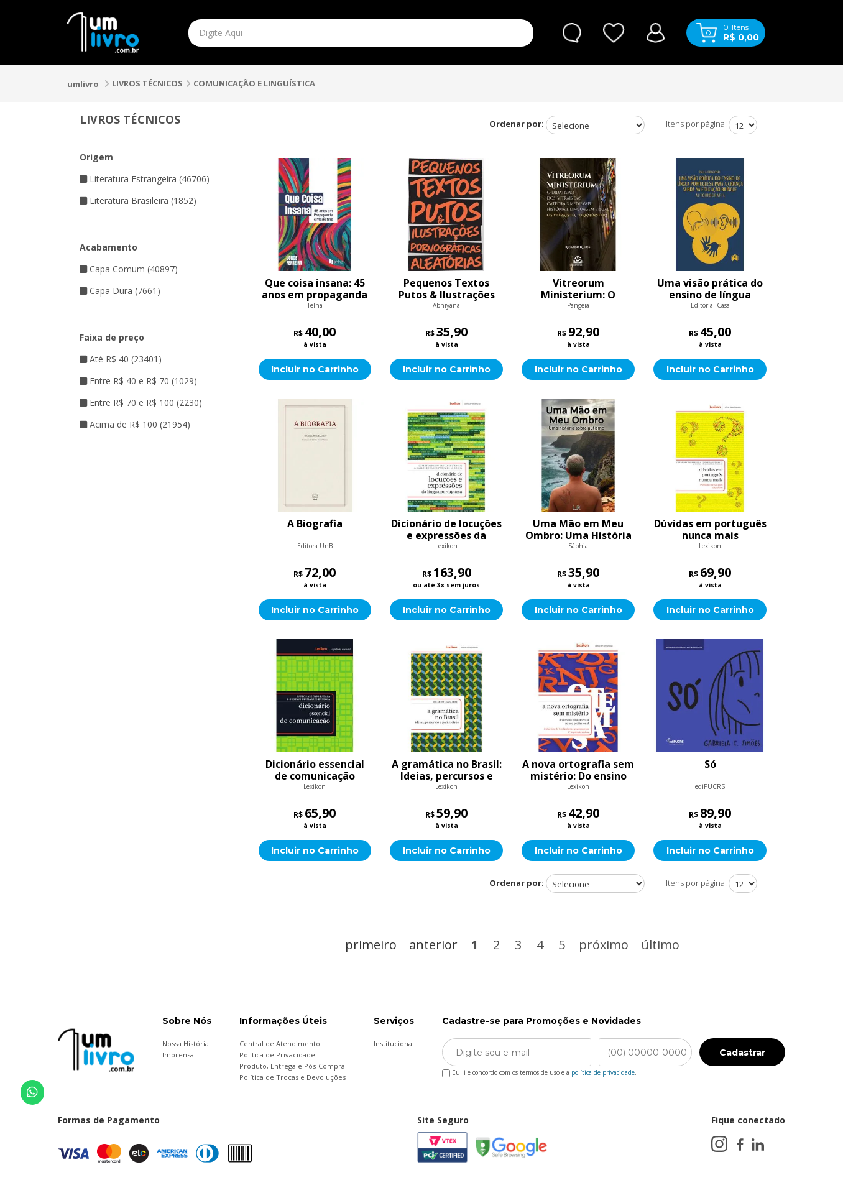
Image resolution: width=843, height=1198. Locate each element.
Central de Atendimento (279, 1043)
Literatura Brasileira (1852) (138, 200)
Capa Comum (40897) (129, 269)
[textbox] (331, 33)
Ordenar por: (516, 123)
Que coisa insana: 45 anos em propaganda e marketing (314, 289)
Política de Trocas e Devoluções (292, 1077)
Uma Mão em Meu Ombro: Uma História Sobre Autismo (578, 529)
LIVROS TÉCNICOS (147, 83)
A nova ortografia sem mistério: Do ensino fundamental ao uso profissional (578, 770)
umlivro (83, 84)
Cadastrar (742, 1052)
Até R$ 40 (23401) (121, 359)
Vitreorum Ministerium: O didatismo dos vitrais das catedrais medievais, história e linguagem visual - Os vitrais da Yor (578, 289)
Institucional (394, 1043)
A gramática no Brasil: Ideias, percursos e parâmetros (447, 770)
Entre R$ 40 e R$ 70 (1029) (138, 381)
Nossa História (185, 1043)
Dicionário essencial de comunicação (314, 770)
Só (710, 764)
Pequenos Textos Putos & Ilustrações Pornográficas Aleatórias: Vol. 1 (446, 289)
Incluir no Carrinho (315, 369)
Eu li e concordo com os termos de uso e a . (539, 1070)
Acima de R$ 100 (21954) (135, 424)
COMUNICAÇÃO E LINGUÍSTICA (254, 83)
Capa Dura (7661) (120, 291)
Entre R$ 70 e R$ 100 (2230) (141, 402)
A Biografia (315, 524)
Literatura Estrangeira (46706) (145, 179)
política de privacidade (603, 1072)
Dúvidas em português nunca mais (710, 529)
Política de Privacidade (277, 1054)
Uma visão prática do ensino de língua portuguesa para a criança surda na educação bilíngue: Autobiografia (710, 289)
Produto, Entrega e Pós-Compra (292, 1066)
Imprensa (178, 1054)
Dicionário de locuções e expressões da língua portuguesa (446, 529)
